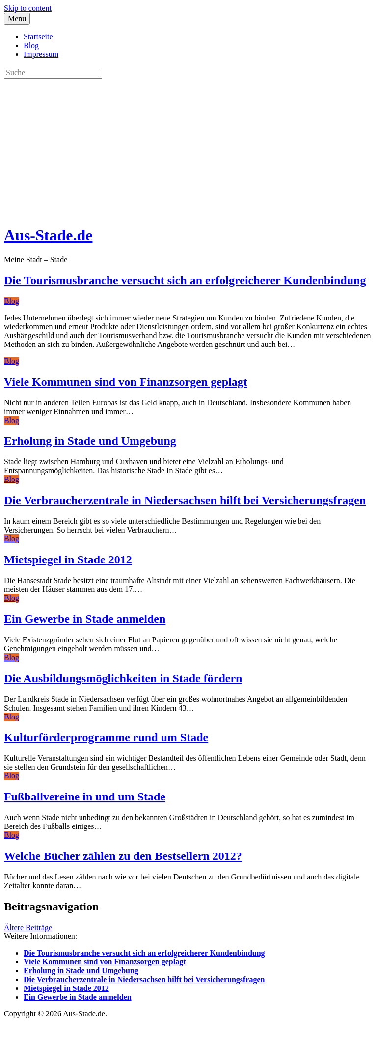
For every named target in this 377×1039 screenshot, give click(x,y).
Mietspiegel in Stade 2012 (68, 559)
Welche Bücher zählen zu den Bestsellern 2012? (123, 856)
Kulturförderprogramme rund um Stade (106, 737)
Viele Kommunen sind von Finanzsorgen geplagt (125, 381)
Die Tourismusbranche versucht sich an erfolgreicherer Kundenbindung (185, 280)
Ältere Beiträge (28, 927)
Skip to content (28, 8)
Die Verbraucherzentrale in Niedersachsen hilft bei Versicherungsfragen (185, 500)
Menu (17, 18)
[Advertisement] (188, 147)
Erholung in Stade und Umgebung (90, 440)
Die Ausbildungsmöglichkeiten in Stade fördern (123, 678)
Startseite (38, 36)
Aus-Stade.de (48, 235)
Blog (31, 45)
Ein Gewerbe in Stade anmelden (84, 619)
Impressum (41, 54)
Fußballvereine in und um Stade (84, 796)
